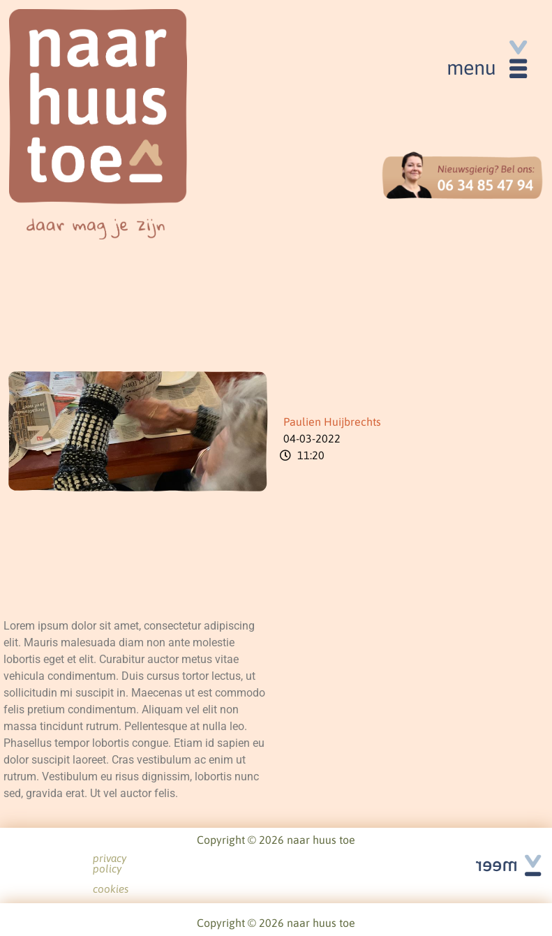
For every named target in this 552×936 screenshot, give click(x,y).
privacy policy (248, 858)
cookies (319, 858)
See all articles (499, 850)
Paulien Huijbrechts (332, 421)
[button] (485, 64)
